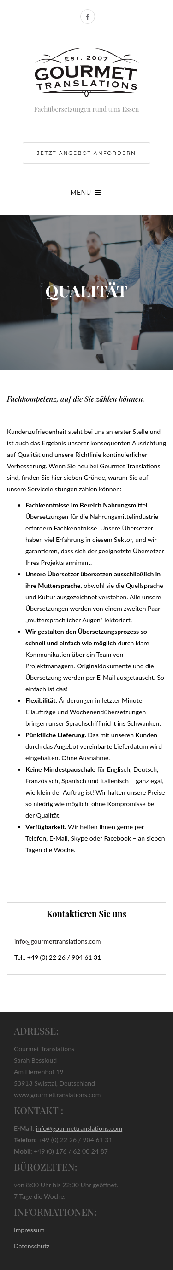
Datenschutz (31, 1246)
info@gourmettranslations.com (57, 941)
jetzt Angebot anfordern (86, 153)
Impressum (29, 1230)
